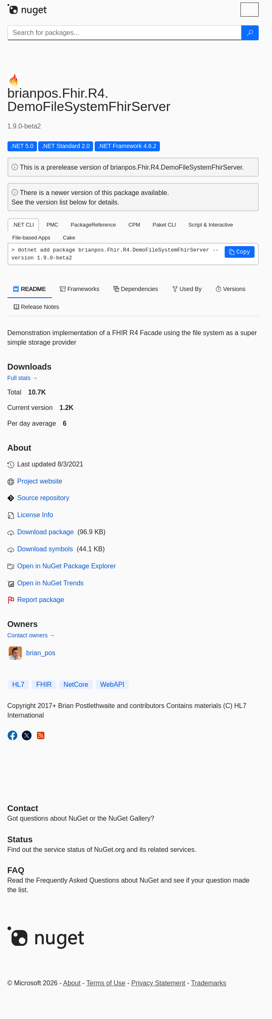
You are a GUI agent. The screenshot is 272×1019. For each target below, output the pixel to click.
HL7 (18, 684)
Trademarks (208, 983)
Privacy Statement (158, 983)
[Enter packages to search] (124, 32)
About (72, 983)
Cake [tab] (69, 237)
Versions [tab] (230, 289)
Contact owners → (31, 635)
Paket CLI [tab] (164, 225)
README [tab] (30, 289)
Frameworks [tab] (79, 289)
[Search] (250, 32)
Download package (45, 531)
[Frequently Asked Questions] (16, 870)
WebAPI (112, 684)
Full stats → (22, 378)
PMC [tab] (52, 225)
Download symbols (45, 549)
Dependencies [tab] (135, 289)
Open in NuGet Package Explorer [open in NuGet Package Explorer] (66, 566)
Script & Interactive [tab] (211, 225)
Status (20, 839)
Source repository (43, 497)
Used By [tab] (187, 289)
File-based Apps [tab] (31, 237)
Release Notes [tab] (36, 307)
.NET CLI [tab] (23, 225)
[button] (240, 252)
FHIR (43, 684)
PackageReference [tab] (93, 225)
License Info (35, 514)
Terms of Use (105, 983)
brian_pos (40, 652)
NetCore (76, 684)
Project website (40, 481)
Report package (40, 599)
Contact (22, 808)
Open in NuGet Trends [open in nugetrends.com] (50, 583)
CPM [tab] (134, 225)
